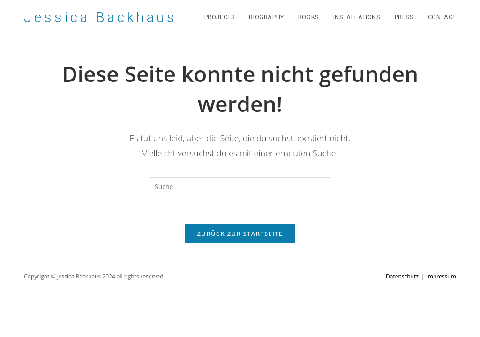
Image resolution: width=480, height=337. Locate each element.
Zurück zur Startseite (240, 233)
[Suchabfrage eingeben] (240, 186)
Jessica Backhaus (100, 17)
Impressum (441, 276)
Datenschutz (402, 276)
